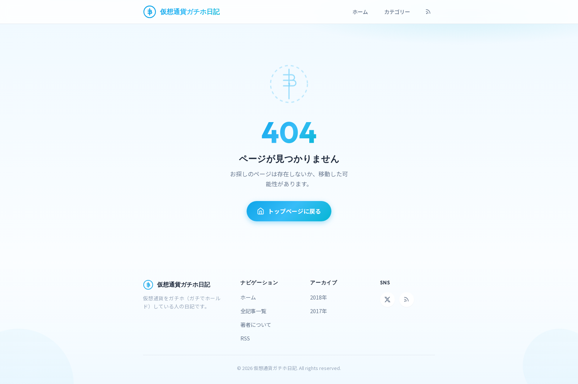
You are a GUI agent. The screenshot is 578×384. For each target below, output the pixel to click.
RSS (245, 338)
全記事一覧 (253, 311)
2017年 (318, 311)
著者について (255, 324)
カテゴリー (397, 11)
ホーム (360, 11)
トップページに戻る (289, 211)
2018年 (318, 297)
